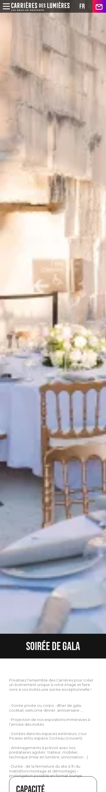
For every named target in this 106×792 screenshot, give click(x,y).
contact (99, 6)
